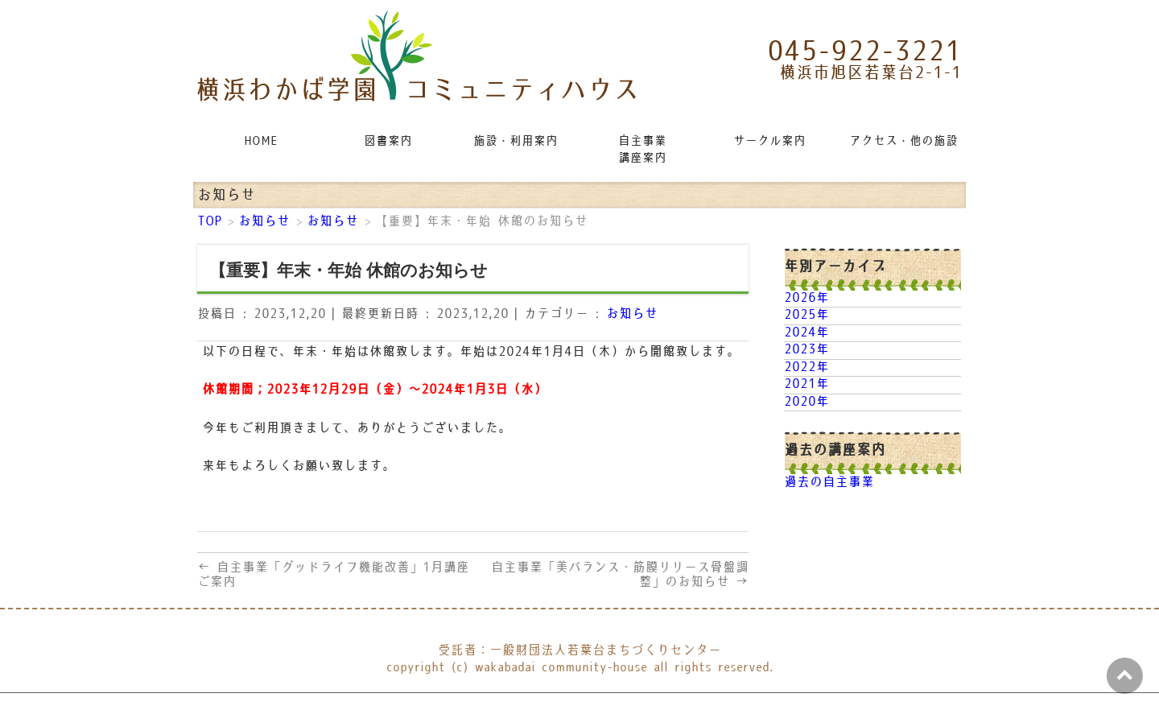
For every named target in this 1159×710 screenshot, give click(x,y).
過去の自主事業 (829, 482)
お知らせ (632, 314)
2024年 (806, 333)
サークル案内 (769, 141)
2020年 (806, 402)
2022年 (806, 367)
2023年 (806, 350)
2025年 (806, 315)
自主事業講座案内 (642, 149)
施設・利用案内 (515, 141)
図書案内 (388, 141)
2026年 (806, 298)
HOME (261, 141)
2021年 (806, 384)
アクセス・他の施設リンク (904, 141)
